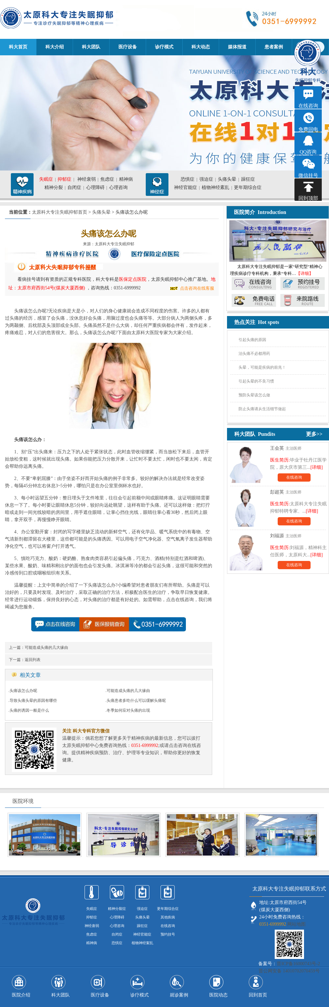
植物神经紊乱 (215, 187)
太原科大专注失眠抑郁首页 (59, 212)
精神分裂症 (117, 909)
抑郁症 (64, 179)
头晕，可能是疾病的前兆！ (262, 367)
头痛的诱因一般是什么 (29, 710)
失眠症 (46, 179)
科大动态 (200, 46)
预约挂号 (168, 934)
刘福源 (277, 535)
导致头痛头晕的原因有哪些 (33, 700)
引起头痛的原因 (252, 339)
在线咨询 (294, 477)
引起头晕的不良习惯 (256, 381)
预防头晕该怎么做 (254, 395)
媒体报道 (237, 46)
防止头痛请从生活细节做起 (262, 409)
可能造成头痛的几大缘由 (46, 647)
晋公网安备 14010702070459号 (289, 970)
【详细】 (304, 273)
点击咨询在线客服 (197, 288)
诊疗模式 (164, 46)
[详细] (317, 467)
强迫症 (206, 179)
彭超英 (277, 492)
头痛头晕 (227, 179)
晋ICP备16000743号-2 (298, 963)
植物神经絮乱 (142, 943)
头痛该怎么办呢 (23, 690)
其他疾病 (168, 917)
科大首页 (18, 46)
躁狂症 (248, 179)
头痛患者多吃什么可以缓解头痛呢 (136, 700)
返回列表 (32, 659)
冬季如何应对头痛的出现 (128, 710)
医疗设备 (127, 46)
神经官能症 (185, 187)
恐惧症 (187, 179)
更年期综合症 (248, 187)
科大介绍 (54, 46)
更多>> (314, 434)
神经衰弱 (86, 179)
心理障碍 (95, 187)
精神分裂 (53, 187)
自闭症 (74, 187)
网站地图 (296, 924)
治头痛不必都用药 (254, 353)
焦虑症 (107, 179)
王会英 (277, 448)
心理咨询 (118, 187)
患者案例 (274, 46)
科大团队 (91, 46)
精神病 (126, 179)
